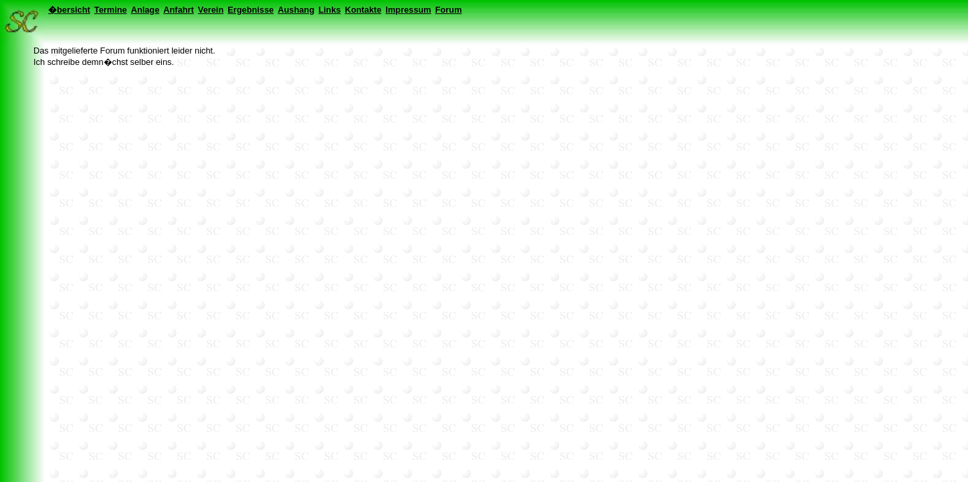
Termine (110, 10)
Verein (210, 10)
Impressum (408, 10)
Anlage (145, 10)
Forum (448, 10)
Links (329, 10)
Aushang (296, 10)
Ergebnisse (250, 10)
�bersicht (69, 10)
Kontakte (363, 10)
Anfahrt (178, 10)
